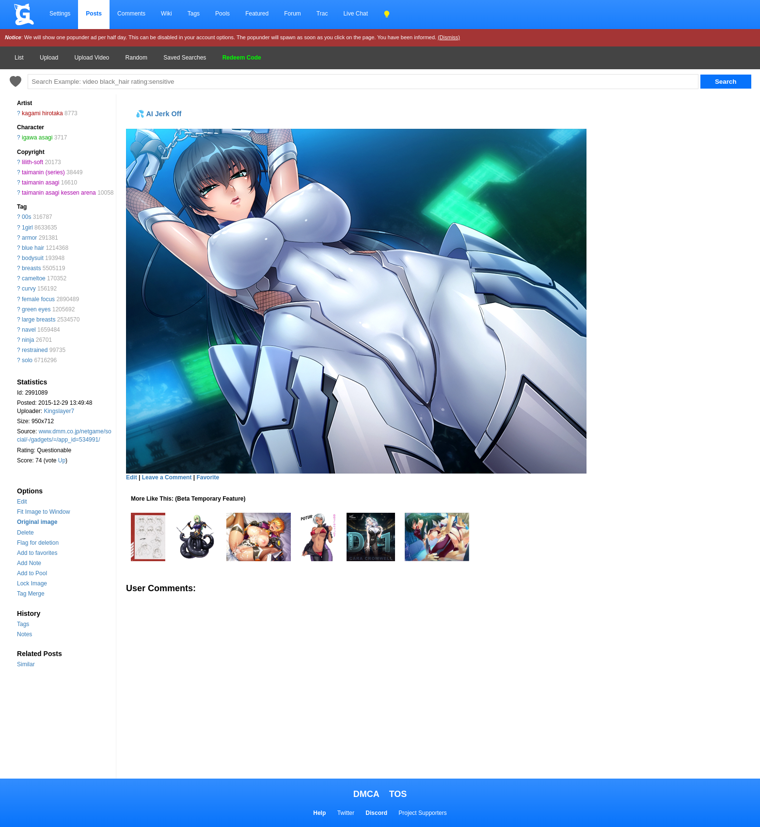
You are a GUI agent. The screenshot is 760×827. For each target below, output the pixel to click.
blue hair (33, 248)
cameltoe (34, 278)
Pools (222, 13)
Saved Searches (184, 57)
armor (29, 237)
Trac (322, 13)
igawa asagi (37, 137)
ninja (28, 340)
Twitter (345, 813)
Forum (292, 13)
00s (26, 217)
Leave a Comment (167, 477)
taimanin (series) (43, 172)
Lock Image (32, 583)
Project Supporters (422, 813)
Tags (194, 13)
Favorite (207, 477)
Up (61, 460)
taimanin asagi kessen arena (59, 192)
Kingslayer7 (59, 411)
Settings (59, 13)
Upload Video (91, 57)
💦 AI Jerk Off (158, 114)
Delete (25, 532)
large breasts (38, 319)
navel (29, 329)
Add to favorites (37, 553)
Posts (94, 13)
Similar (26, 664)
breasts (31, 268)
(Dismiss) (449, 37)
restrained (35, 350)
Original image (37, 522)
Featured (257, 13)
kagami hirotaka (42, 113)
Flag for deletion (38, 542)
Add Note (29, 563)
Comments (131, 13)
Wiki (166, 13)
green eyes (36, 309)
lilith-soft (32, 162)
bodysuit (33, 258)
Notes (24, 634)
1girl (27, 227)
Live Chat (355, 13)
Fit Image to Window (43, 511)
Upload (49, 57)
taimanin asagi (40, 182)
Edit (22, 501)
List (19, 57)
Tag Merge (31, 593)
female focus (38, 299)
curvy (29, 288)
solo (27, 360)
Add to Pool (32, 573)
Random (136, 57)
